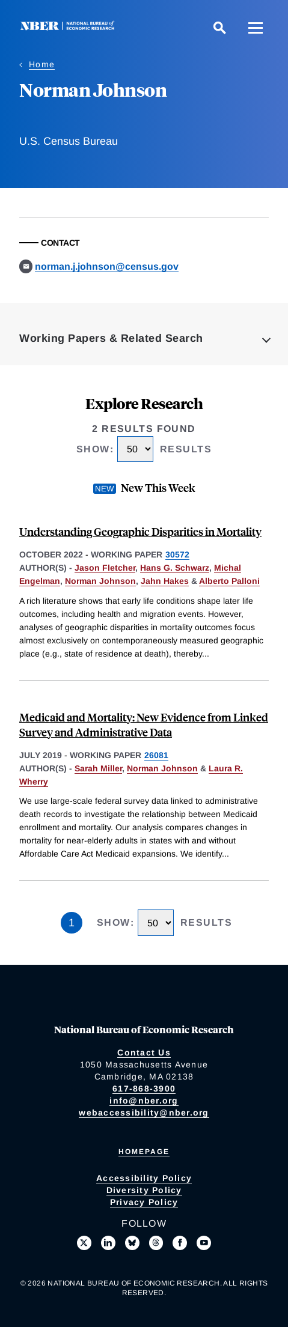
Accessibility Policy (144, 1178)
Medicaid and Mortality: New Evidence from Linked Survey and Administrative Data (143, 724)
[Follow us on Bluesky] (132, 1243)
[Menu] (255, 27)
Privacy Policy (144, 1202)
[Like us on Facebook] (180, 1243)
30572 (177, 554)
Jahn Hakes (165, 581)
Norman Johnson (100, 581)
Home (42, 64)
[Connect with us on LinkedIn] (108, 1243)
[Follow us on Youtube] (204, 1243)
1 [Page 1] (72, 923)
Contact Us (144, 1052)
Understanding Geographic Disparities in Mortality (140, 531)
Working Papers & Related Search (111, 338)
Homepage (144, 1151)
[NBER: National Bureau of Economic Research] (69, 27)
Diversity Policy (144, 1190)
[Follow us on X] (84, 1243)
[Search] (219, 27)
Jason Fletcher (105, 567)
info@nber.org (143, 1100)
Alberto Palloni (229, 581)
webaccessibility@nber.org (144, 1112)
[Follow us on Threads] (156, 1243)
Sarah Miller (98, 768)
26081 (156, 755)
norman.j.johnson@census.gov (107, 266)
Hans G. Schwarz (174, 567)
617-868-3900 (144, 1088)
